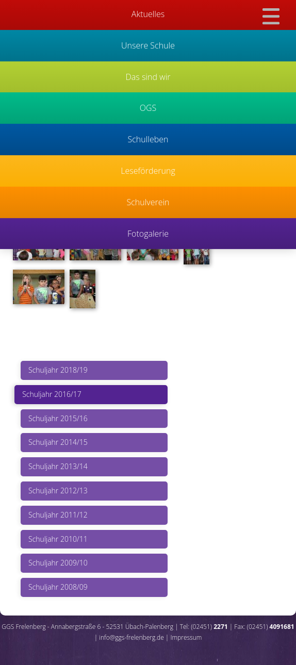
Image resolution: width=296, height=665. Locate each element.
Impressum (186, 637)
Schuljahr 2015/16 (58, 418)
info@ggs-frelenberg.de (131, 637)
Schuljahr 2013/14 (58, 466)
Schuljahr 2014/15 (58, 442)
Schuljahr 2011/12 (58, 515)
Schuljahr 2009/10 (58, 563)
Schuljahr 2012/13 (58, 490)
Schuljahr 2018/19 (58, 370)
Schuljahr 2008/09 (58, 587)
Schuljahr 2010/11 (58, 539)
